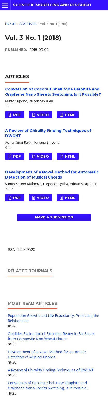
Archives (28, 24)
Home (10, 24)
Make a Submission (54, 217)
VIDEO (42, 115)
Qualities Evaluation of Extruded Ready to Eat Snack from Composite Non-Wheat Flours (51, 336)
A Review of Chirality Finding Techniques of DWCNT (51, 369)
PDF (16, 115)
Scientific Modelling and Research (52, 5)
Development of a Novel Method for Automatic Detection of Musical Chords (47, 354)
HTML (69, 115)
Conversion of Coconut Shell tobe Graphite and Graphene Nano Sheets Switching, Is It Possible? (48, 385)
